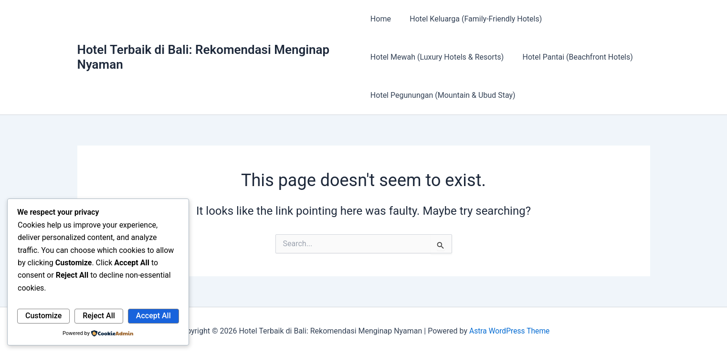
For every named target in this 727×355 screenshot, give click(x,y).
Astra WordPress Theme (509, 330)
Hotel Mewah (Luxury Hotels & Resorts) (437, 57)
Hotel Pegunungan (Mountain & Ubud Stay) (443, 95)
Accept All (153, 315)
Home (380, 18)
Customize (43, 315)
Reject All (99, 315)
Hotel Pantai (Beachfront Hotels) (574, 57)
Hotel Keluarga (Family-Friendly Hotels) (472, 18)
